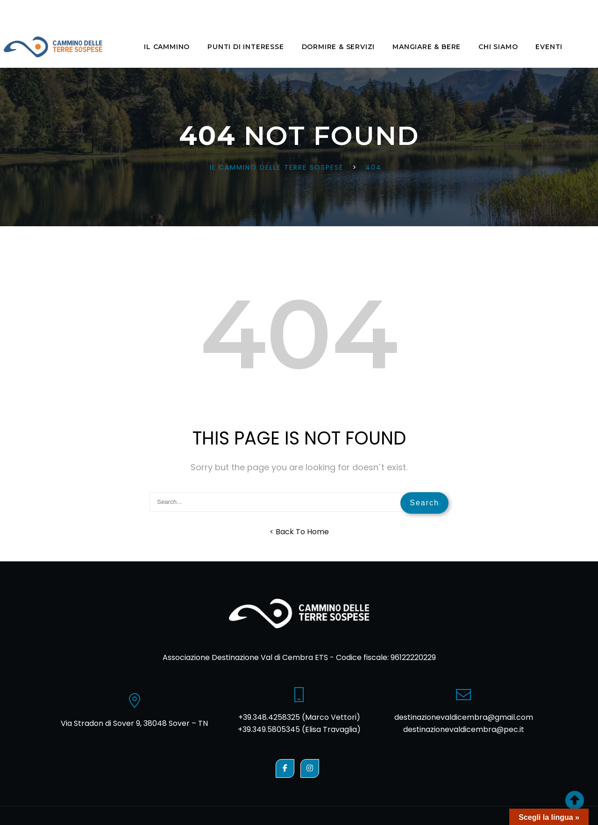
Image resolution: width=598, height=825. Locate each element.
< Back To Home (299, 531)
